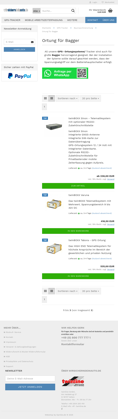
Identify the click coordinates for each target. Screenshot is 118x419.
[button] (45, 98)
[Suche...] (37, 11)
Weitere (72, 20)
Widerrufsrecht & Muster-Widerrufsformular (26, 352)
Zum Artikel (78, 186)
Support (9, 366)
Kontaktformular (72, 344)
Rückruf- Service (13, 332)
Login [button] (93, 2)
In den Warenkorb (78, 231)
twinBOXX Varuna (79, 195)
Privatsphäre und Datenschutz (19, 361)
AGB (8, 356)
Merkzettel (108, 2)
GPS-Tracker (12, 20)
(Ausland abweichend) (102, 168)
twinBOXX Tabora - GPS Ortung (87, 240)
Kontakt (93, 20)
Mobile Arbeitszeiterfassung (44, 20)
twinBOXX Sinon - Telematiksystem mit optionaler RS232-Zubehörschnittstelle (90, 122)
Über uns (108, 20)
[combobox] (67, 98)
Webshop (49, 415)
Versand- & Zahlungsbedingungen (21, 347)
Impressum (11, 342)
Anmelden (19, 49)
